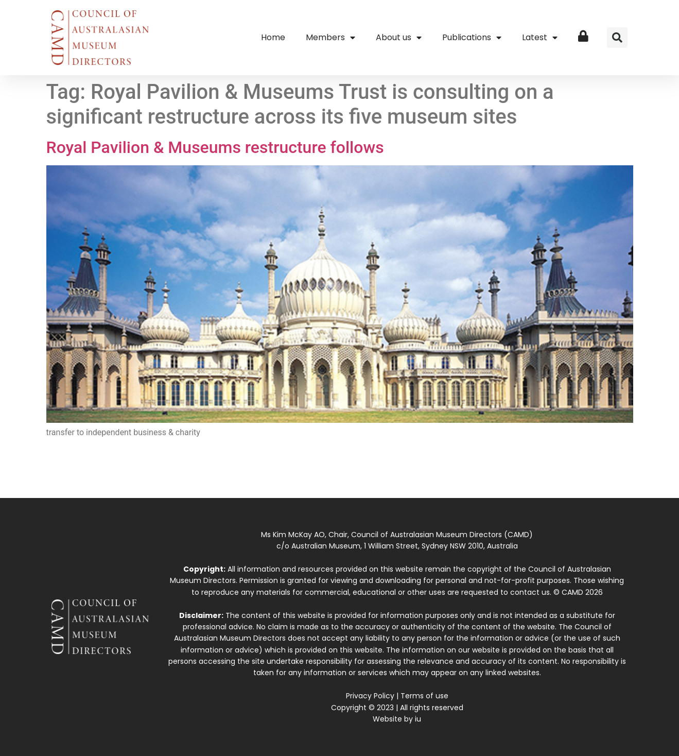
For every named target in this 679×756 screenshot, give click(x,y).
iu (418, 719)
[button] (617, 37)
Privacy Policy (370, 696)
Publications (471, 37)
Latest (540, 37)
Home (273, 37)
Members (330, 37)
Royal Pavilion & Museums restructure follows (215, 147)
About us (399, 37)
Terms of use (424, 696)
